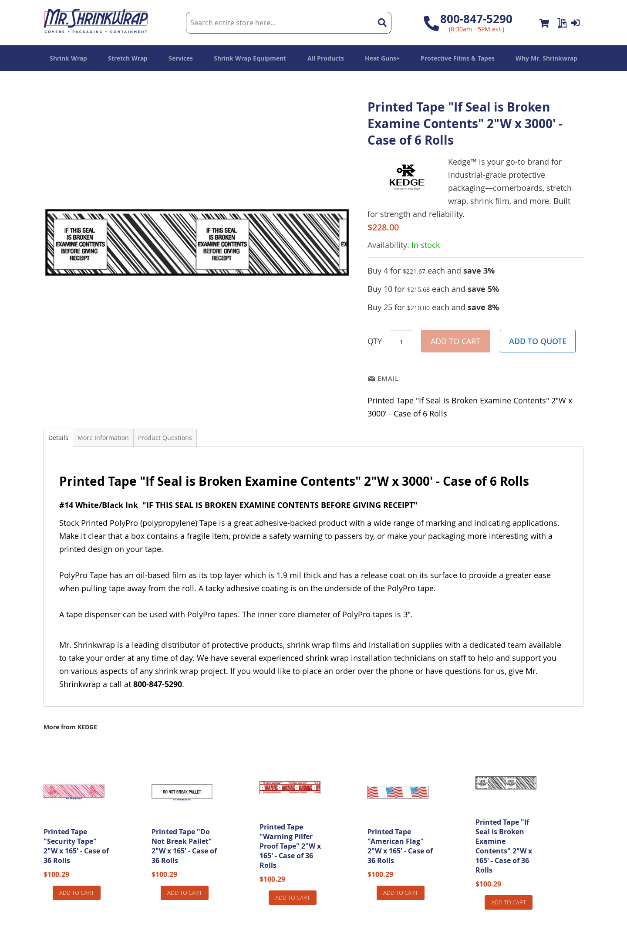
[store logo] (96, 23)
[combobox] (288, 23)
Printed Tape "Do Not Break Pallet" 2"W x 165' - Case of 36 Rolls (184, 846)
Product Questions (165, 437)
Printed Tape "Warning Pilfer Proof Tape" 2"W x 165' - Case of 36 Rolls (290, 846)
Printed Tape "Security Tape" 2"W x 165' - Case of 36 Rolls (76, 846)
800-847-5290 (476, 19)
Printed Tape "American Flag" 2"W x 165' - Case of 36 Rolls (400, 846)
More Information (103, 437)
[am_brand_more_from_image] (74, 820)
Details (58, 437)
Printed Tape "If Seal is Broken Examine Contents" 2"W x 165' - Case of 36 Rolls (503, 846)
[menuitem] (68, 58)
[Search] (382, 23)
